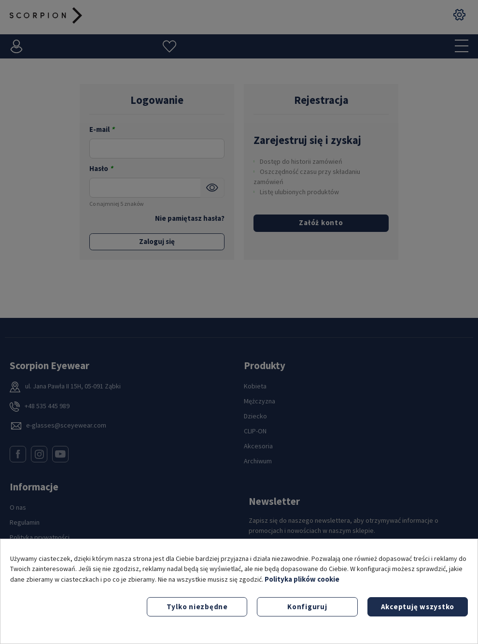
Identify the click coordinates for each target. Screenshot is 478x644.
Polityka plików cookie (302, 579)
